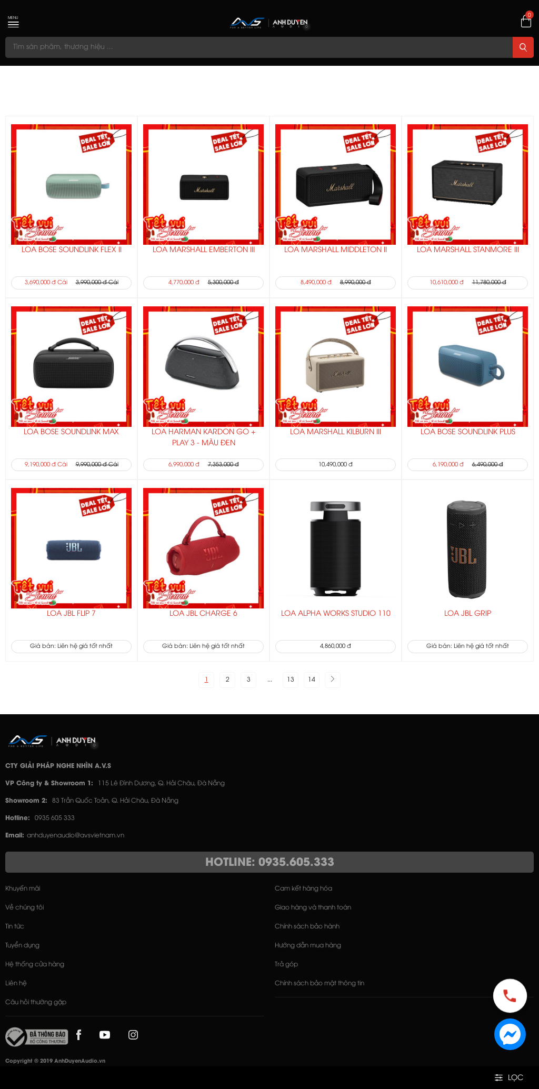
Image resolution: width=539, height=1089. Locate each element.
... (269, 680)
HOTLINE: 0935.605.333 (269, 862)
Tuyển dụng (22, 945)
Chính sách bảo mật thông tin (319, 983)
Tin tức (14, 927)
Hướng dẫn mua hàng (308, 945)
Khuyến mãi (22, 889)
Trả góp (286, 964)
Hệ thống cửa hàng (34, 964)
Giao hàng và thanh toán (313, 908)
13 (290, 680)
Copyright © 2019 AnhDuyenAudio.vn (55, 1061)
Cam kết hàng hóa (303, 889)
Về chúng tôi (24, 908)
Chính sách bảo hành (307, 927)
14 (311, 680)
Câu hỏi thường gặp (35, 1002)
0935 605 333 (55, 818)
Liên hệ (16, 983)
